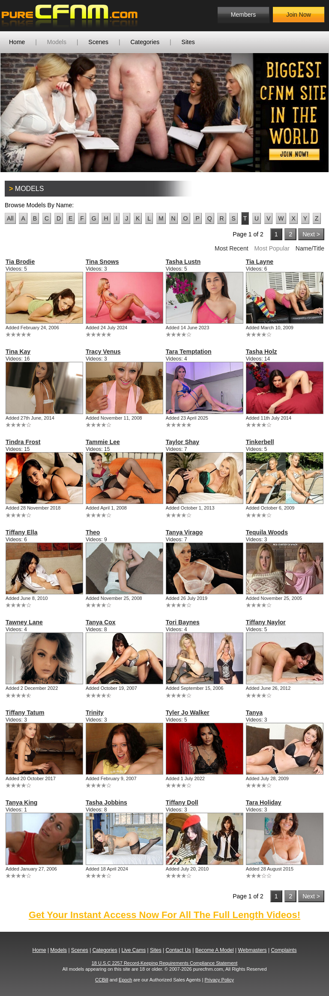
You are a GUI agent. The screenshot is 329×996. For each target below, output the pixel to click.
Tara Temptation (189, 351)
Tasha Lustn (183, 261)
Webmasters (252, 950)
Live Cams (134, 950)
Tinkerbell (260, 441)
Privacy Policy (218, 979)
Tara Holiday (263, 802)
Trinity (95, 712)
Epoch (125, 979)
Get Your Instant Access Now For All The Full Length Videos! (164, 915)
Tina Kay (18, 351)
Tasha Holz (261, 351)
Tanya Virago (184, 532)
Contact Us (178, 950)
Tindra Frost (23, 441)
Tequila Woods (267, 532)
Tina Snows (102, 261)
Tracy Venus (103, 351)
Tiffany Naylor (266, 622)
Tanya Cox (101, 622)
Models (56, 42)
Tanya (254, 712)
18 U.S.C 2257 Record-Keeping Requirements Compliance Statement (165, 963)
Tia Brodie (20, 261)
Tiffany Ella (21, 532)
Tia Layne (259, 261)
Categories (144, 42)
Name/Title (310, 248)
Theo (93, 532)
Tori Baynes (183, 622)
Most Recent (231, 248)
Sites (188, 42)
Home (17, 42)
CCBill (101, 979)
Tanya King (21, 802)
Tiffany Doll (182, 802)
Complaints (283, 950)
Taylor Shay (182, 441)
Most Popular (271, 248)
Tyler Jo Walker (187, 712)
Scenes (98, 42)
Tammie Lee (103, 441)
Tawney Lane (24, 622)
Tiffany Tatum (25, 712)
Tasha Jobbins (106, 802)
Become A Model (214, 950)
